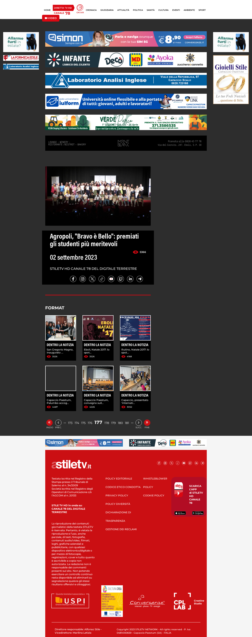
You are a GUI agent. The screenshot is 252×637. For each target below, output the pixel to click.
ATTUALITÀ (123, 10)
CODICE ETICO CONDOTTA (123, 487)
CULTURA (163, 10)
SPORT (202, 10)
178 (106, 423)
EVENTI (176, 10)
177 (98, 422)
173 (70, 423)
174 (77, 423)
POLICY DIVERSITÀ (117, 503)
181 (127, 423)
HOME (47, 10)
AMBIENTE (189, 10)
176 (90, 423)
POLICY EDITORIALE (118, 478)
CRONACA (91, 10)
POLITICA (138, 10)
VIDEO (51, 18)
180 (120, 423)
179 (113, 423)
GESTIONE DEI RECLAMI (121, 529)
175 (83, 423)
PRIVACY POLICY (116, 495)
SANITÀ (151, 10)
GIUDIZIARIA (107, 10)
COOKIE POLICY (153, 495)
